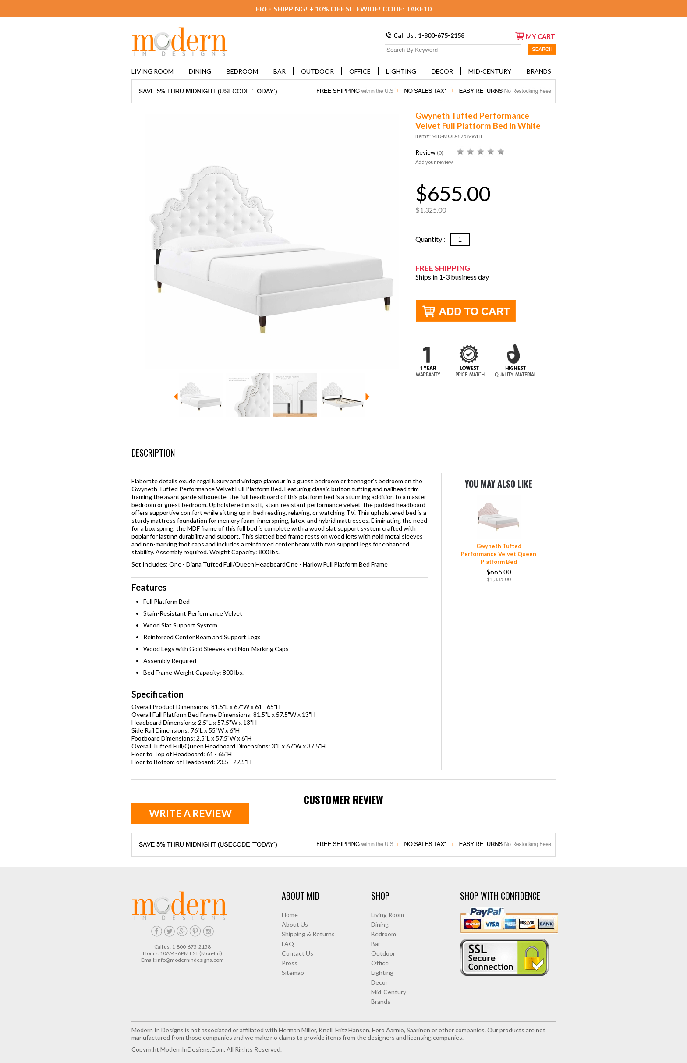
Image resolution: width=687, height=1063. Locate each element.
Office (360, 71)
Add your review (434, 162)
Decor (442, 71)
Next (367, 396)
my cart (535, 36)
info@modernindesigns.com (190, 960)
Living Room (152, 71)
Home (290, 914)
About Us (295, 924)
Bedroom (242, 71)
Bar (279, 71)
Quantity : (432, 239)
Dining (200, 71)
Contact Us (297, 953)
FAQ (288, 943)
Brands (539, 71)
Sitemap (293, 972)
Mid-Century (489, 71)
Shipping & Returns (308, 934)
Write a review (190, 813)
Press (289, 963)
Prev (176, 396)
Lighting (401, 71)
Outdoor (317, 71)
